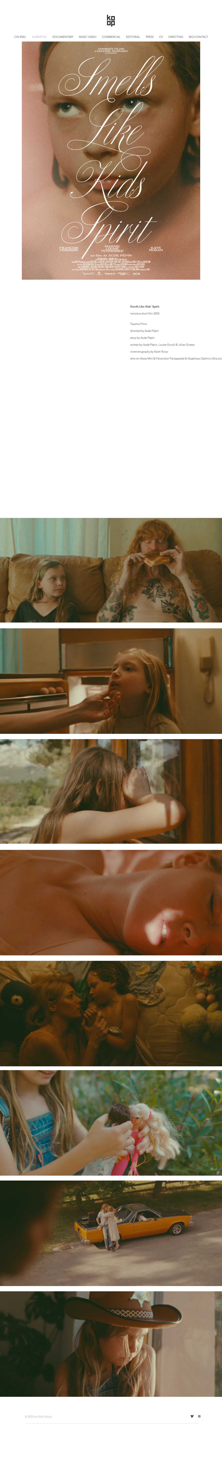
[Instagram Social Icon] (199, 1416)
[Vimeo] (192, 1416)
